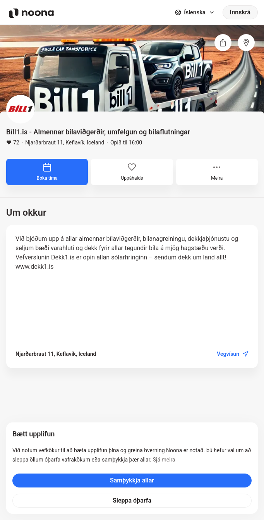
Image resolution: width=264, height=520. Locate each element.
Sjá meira (164, 460)
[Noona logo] (31, 13)
